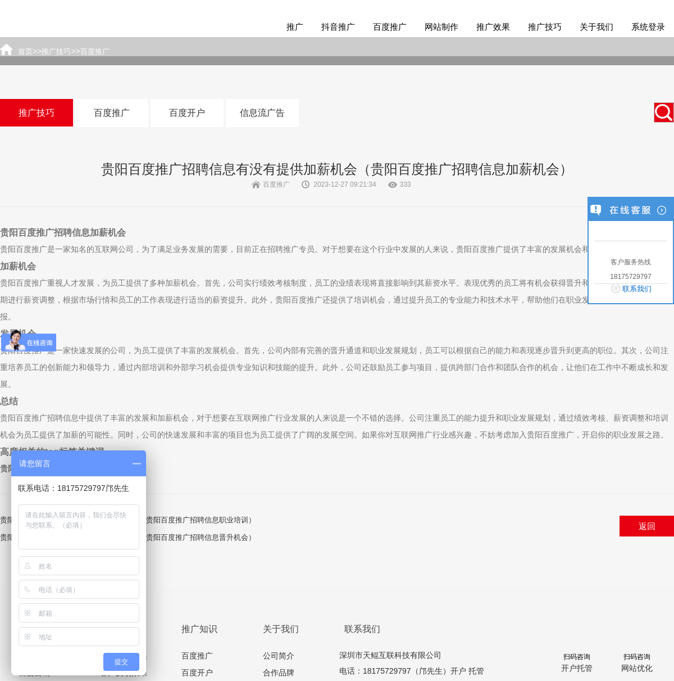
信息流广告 (262, 113)
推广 (294, 26)
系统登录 (648, 26)
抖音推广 (338, 26)
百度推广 (390, 26)
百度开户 (187, 113)
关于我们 (596, 26)
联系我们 (637, 289)
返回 (647, 526)
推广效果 (493, 26)
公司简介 (278, 655)
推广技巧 (545, 26)
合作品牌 (278, 672)
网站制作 (441, 26)
